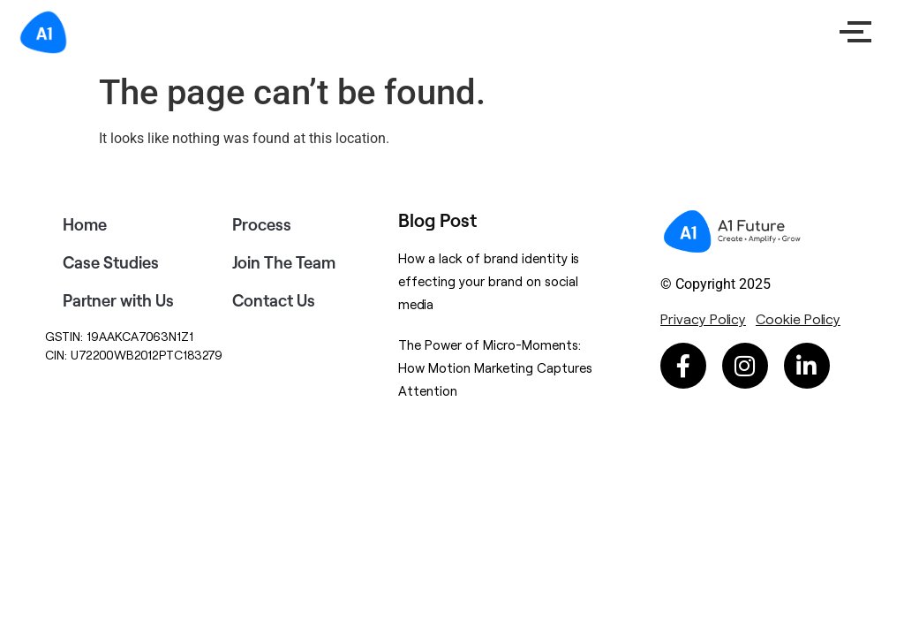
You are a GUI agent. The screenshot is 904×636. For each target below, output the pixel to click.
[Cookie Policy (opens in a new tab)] (798, 318)
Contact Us (273, 300)
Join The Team (283, 262)
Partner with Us (118, 300)
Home (85, 224)
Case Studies (111, 262)
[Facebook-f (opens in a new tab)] (683, 366)
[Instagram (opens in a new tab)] (745, 366)
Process (261, 224)
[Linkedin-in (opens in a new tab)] (807, 366)
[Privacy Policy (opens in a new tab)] (703, 318)
